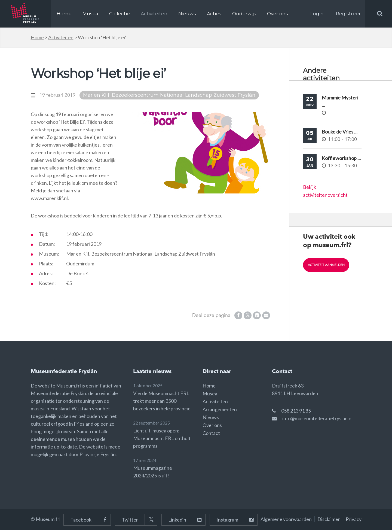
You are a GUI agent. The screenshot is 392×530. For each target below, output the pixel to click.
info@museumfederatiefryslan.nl (317, 418)
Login (317, 13)
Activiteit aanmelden (328, 265)
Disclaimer (328, 519)
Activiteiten (154, 13)
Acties (214, 13)
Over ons (277, 13)
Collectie (119, 13)
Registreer (348, 13)
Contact (211, 433)
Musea (90, 13)
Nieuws (187, 13)
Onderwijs (244, 13)
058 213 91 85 (296, 411)
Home (64, 13)
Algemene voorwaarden (286, 519)
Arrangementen (220, 409)
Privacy (354, 519)
